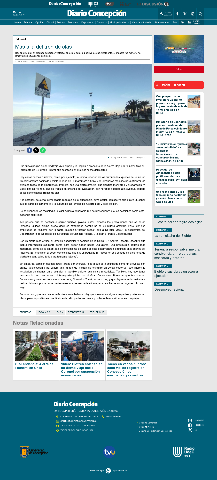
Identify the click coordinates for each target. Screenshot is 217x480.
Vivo (179, 69)
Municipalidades (118, 22)
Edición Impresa (194, 22)
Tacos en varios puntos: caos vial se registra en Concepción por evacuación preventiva (126, 369)
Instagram (196, 420)
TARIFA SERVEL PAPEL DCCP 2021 (76, 430)
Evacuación (45, 312)
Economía (73, 22)
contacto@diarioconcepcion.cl (78, 421)
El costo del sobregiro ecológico (178, 222)
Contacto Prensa (146, 427)
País (175, 22)
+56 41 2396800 (113, 417)
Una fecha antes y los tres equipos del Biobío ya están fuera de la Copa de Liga (171, 196)
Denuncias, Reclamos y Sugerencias (155, 431)
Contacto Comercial (148, 423)
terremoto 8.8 (76, 312)
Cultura (100, 22)
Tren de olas (97, 312)
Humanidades (162, 22)
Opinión (39, 22)
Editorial (28, 22)
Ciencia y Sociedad (142, 22)
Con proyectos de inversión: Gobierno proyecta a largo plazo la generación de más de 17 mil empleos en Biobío (171, 105)
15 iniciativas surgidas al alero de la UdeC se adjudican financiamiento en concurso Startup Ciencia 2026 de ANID (171, 153)
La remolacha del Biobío (172, 236)
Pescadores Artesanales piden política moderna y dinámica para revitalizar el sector (171, 176)
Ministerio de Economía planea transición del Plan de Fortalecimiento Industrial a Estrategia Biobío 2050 (171, 128)
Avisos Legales (166, 14)
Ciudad (50, 22)
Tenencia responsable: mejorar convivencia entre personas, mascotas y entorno (177, 253)
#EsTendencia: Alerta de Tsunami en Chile (34, 366)
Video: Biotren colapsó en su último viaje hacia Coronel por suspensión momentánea (81, 369)
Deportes (86, 22)
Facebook (195, 425)
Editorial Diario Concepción (33, 62)
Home (18, 22)
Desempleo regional (169, 289)
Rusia (60, 312)
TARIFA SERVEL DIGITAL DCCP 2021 (77, 426)
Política (61, 22)
